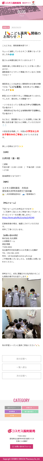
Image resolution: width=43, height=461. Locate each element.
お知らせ (6, 27)
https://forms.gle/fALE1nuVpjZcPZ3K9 (18, 217)
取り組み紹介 (30, 411)
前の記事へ (22, 358)
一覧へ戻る (22, 367)
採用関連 (13, 411)
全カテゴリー (12, 407)
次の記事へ (22, 375)
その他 (13, 415)
